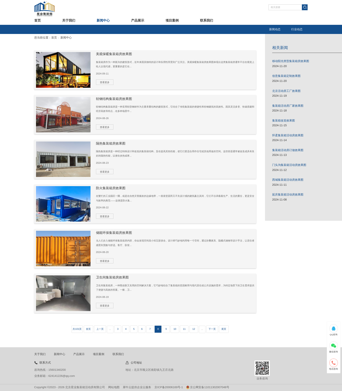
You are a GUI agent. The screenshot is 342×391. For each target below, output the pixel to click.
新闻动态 (274, 29)
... (110, 329)
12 (193, 329)
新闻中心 (103, 20)
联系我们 (206, 20)
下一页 (212, 329)
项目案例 (172, 20)
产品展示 (137, 20)
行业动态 (297, 29)
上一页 (100, 329)
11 (184, 329)
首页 (37, 20)
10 (174, 329)
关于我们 (68, 20)
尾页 (223, 329)
